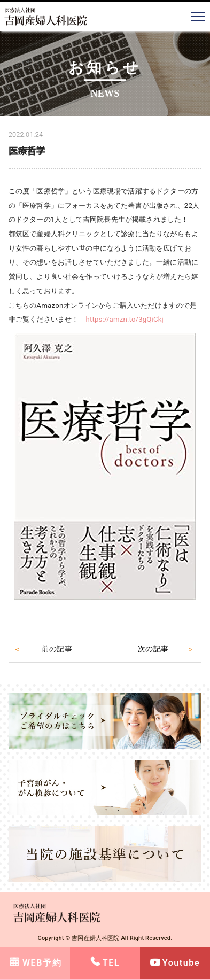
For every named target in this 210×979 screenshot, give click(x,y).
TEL (111, 963)
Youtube (181, 963)
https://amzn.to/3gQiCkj (124, 319)
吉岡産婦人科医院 (95, 938)
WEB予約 (41, 963)
